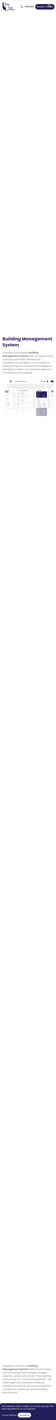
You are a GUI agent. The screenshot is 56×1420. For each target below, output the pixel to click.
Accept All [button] (24, 1415)
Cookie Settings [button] (9, 1415)
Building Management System (20, 1367)
